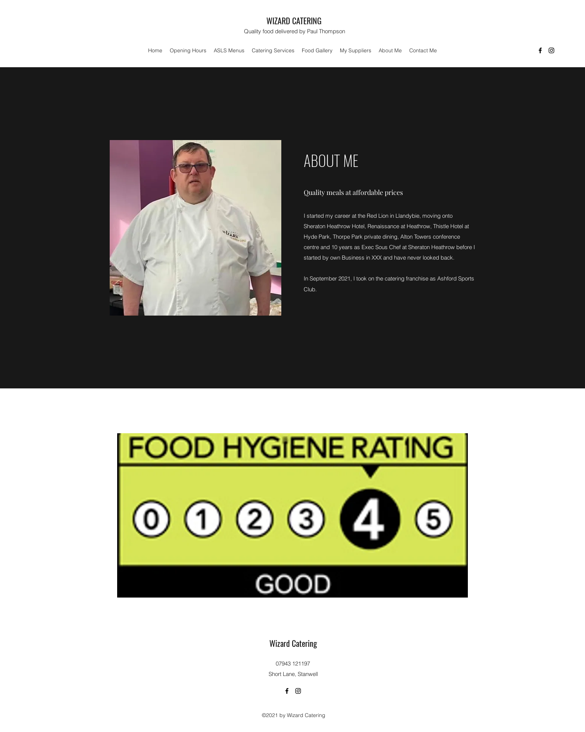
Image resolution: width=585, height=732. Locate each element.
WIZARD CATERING (294, 21)
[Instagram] (551, 50)
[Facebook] (540, 50)
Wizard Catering (293, 643)
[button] (229, 50)
